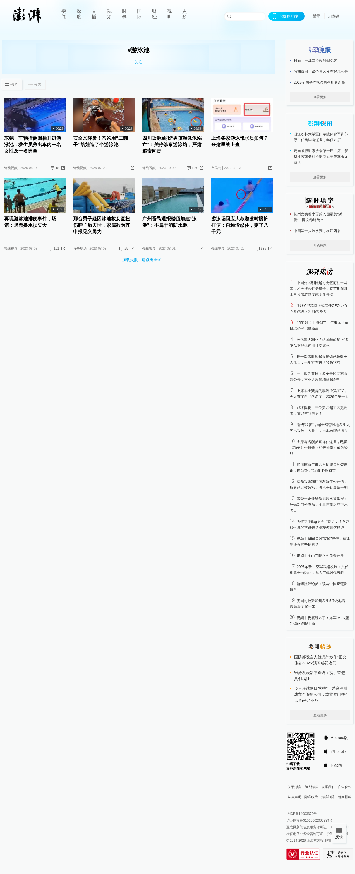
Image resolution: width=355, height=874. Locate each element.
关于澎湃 (294, 787)
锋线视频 (11, 168)
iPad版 (336, 765)
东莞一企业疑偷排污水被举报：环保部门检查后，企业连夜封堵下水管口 (319, 504)
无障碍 (333, 16)
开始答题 (320, 245)
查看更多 (320, 97)
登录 (316, 16)
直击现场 (80, 249)
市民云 (216, 168)
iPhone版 (339, 751)
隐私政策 (311, 797)
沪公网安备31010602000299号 (309, 820)
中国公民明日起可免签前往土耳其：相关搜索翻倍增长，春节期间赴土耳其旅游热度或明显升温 (319, 289)
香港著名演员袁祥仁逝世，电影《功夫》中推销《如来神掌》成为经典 (319, 448)
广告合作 (344, 787)
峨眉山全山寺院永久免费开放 (320, 555)
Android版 (339, 737)
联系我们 (328, 787)
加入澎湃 (311, 787)
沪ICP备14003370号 (301, 814)
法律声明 (294, 797)
